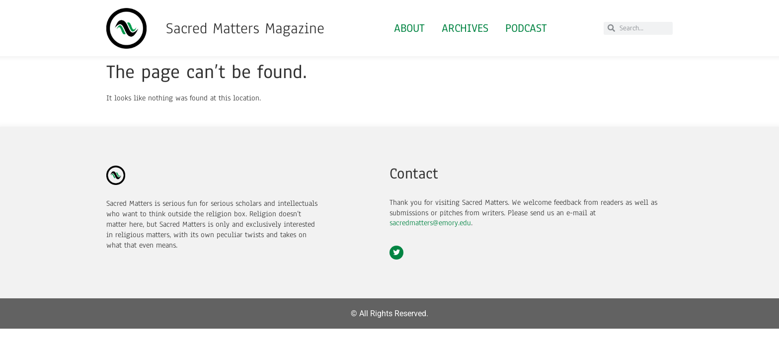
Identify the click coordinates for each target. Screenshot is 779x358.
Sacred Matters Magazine (245, 28)
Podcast (526, 28)
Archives (465, 28)
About (409, 28)
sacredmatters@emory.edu (430, 223)
